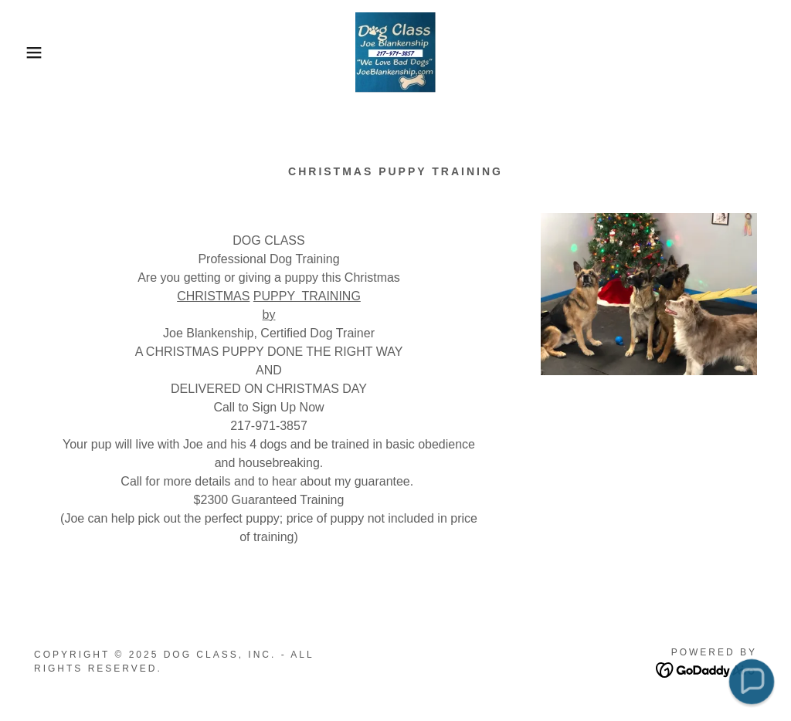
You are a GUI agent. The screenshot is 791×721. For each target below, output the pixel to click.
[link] (395, 51)
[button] (39, 52)
